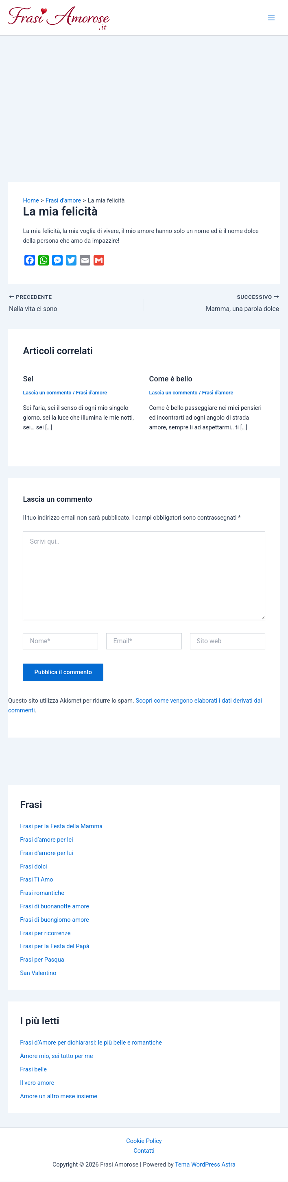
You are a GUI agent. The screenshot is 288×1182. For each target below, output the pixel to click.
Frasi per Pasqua (42, 960)
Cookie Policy (143, 1141)
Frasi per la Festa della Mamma (61, 826)
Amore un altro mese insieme (58, 1096)
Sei (28, 378)
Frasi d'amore (91, 393)
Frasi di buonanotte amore (54, 906)
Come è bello (170, 378)
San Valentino (38, 973)
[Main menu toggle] (271, 17)
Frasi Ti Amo (36, 880)
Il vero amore (37, 1082)
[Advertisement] (144, 97)
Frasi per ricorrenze (45, 933)
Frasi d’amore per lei (46, 839)
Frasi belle (33, 1069)
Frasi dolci (33, 866)
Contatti (144, 1151)
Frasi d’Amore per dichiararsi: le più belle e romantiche (91, 1043)
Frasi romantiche (42, 893)
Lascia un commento (47, 393)
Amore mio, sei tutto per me (56, 1056)
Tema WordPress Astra (205, 1165)
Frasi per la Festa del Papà (54, 946)
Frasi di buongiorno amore (54, 919)
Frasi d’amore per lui (46, 853)
